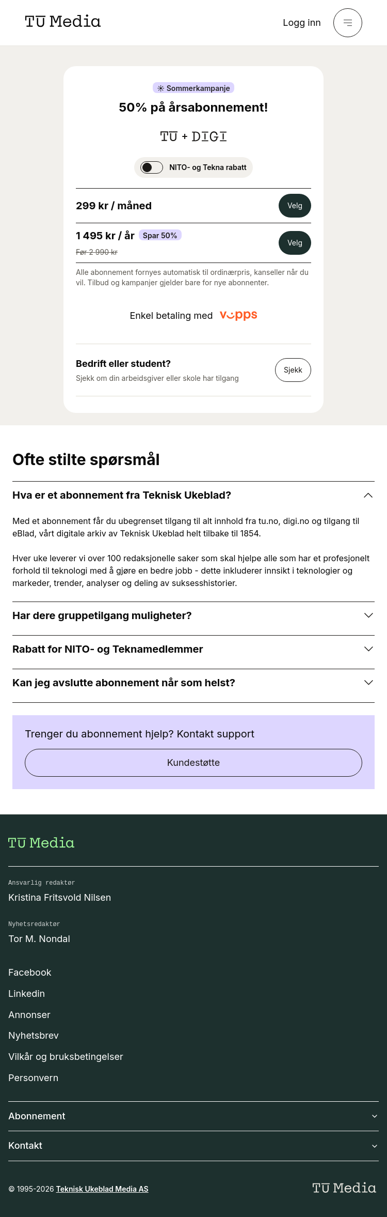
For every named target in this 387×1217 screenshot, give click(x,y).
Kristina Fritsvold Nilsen (59, 897)
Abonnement (193, 1116)
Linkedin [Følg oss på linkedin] (26, 993)
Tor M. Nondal (39, 938)
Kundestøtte (193, 762)
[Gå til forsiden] (41, 842)
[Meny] (347, 22)
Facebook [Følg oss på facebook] (30, 972)
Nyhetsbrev (33, 1035)
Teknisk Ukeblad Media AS (102, 1188)
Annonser (29, 1014)
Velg (294, 205)
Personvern (33, 1077)
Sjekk (293, 369)
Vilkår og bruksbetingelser (65, 1056)
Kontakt (193, 1145)
